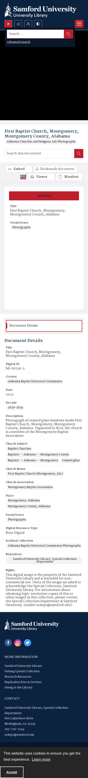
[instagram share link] (17, 642)
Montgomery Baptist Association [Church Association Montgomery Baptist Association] (30, 487)
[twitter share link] (27, 642)
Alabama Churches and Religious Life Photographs (41, 142)
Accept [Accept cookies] (11, 772)
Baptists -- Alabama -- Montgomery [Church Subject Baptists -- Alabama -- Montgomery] (33, 460)
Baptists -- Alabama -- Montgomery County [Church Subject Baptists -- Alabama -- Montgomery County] (38, 454)
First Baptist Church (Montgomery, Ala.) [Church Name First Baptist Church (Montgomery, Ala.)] (35, 474)
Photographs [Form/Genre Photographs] (21, 227)
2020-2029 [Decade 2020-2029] (15, 407)
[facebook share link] (8, 642)
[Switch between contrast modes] (38, 23)
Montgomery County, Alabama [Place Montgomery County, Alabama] (29, 506)
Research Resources (18, 676)
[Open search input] (8, 23)
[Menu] (79, 24)
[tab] (44, 196)
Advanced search (18, 42)
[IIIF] (23, 177)
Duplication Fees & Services (23, 682)
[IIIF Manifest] (69, 177)
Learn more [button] (41, 759)
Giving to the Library (18, 687)
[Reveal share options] (18, 23)
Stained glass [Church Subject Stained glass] (71, 460)
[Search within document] (78, 153)
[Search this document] (39, 153)
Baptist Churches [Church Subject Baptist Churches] (19, 449)
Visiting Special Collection (22, 671)
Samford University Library (23, 666)
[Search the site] (35, 34)
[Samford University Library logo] (41, 10)
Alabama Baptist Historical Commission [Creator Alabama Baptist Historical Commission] (35, 381)
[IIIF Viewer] (41, 177)
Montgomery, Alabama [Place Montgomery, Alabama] (24, 500)
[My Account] (28, 23)
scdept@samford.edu (19, 735)
